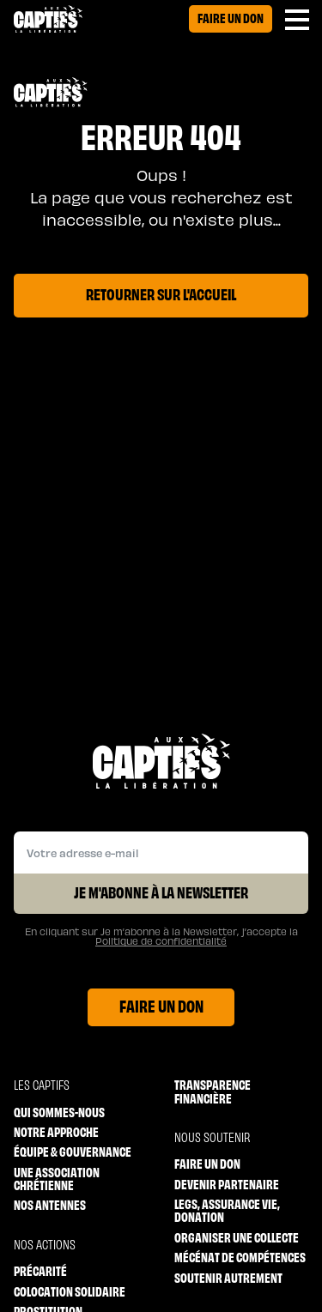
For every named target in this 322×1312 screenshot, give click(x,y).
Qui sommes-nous (59, 1111)
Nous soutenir (212, 1136)
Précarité (40, 1270)
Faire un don (230, 17)
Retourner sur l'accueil (161, 293)
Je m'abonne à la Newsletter (161, 891)
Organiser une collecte (236, 1236)
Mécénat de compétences (240, 1256)
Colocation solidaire (69, 1291)
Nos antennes (50, 1204)
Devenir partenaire (226, 1183)
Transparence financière (212, 1091)
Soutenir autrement (228, 1277)
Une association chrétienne (57, 1178)
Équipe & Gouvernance (72, 1151)
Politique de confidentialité (161, 940)
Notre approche (56, 1131)
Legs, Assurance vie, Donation (227, 1210)
